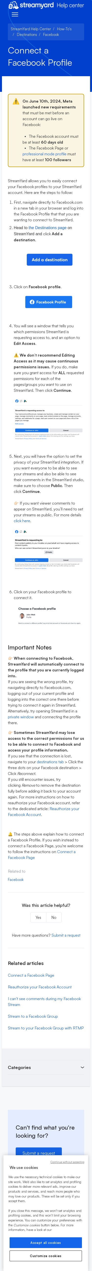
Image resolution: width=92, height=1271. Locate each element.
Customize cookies (46, 1256)
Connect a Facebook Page (31, 975)
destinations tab (50, 761)
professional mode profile (44, 153)
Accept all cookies (45, 1243)
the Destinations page (47, 228)
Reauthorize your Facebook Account (40, 987)
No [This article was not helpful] (53, 917)
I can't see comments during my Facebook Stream (44, 1001)
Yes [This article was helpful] (38, 917)
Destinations (27, 34)
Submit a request (66, 935)
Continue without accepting (67, 1162)
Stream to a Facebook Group (33, 1016)
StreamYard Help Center (31, 29)
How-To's (64, 29)
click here (22, 520)
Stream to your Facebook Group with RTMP (46, 1028)
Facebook (51, 34)
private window (21, 716)
